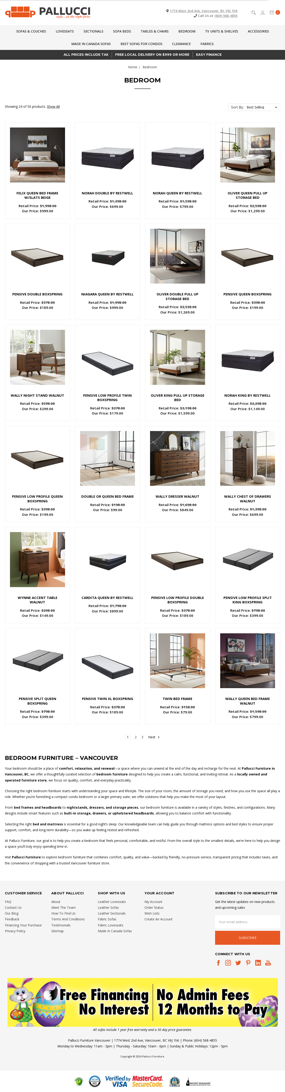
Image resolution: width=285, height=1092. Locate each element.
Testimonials (61, 925)
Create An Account (158, 919)
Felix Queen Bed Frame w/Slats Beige (37, 195)
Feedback (12, 919)
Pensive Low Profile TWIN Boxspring (107, 397)
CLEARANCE (181, 44)
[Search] (253, 13)
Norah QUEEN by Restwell (177, 193)
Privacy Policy (15, 931)
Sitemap (57, 931)
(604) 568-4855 (225, 15)
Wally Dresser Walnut (177, 496)
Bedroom (186, 31)
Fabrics (207, 44)
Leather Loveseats (112, 901)
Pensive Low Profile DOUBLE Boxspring (177, 600)
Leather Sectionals (112, 913)
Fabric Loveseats (110, 925)
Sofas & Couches (31, 31)
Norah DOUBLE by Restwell (107, 193)
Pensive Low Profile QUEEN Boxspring (37, 498)
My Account (153, 901)
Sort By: (237, 107)
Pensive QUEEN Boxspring (247, 294)
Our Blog (11, 913)
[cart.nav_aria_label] (273, 13)
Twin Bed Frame (177, 698)
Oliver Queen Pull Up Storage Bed (247, 195)
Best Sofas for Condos (141, 44)
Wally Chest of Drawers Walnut (247, 498)
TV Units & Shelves (221, 31)
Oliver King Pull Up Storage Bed (177, 397)
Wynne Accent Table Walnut (37, 600)
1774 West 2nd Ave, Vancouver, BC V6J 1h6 (203, 11)
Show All (53, 106)
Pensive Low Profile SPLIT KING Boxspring (247, 600)
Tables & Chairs (155, 31)
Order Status (154, 907)
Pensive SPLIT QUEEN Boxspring (37, 701)
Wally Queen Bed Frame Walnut (247, 701)
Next (154, 737)
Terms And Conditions (68, 919)
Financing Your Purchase (23, 925)
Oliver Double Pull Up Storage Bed (177, 296)
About (55, 901)
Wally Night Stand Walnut (37, 395)
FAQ (8, 901)
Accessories (258, 31)
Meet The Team (63, 907)
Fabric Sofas (107, 919)
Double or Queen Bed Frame (107, 496)
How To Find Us (63, 913)
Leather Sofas (108, 907)
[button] (142, 1002)
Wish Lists (152, 913)
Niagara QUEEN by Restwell (107, 294)
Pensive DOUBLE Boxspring (37, 294)
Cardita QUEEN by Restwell (107, 597)
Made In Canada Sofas (91, 44)
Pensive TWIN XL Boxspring (107, 698)
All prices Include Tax (86, 54)
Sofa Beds (122, 31)
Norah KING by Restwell (247, 395)
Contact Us (13, 907)
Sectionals (93, 31)
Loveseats (65, 31)
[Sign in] (262, 13)
